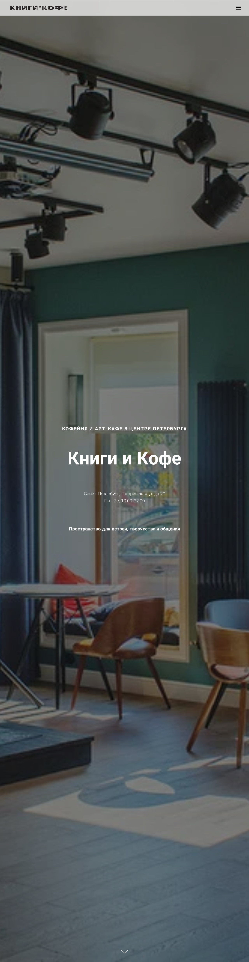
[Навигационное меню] (238, 8)
